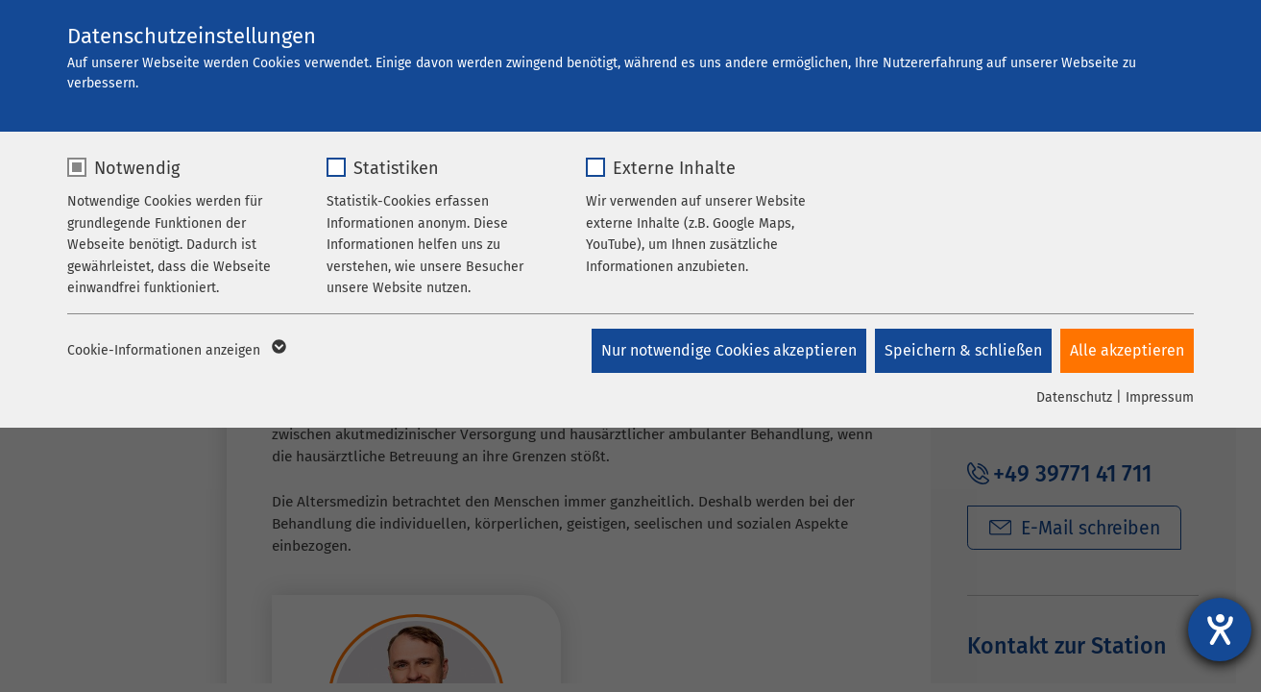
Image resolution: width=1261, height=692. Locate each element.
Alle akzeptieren (1127, 350)
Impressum (1160, 397)
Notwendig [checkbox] (137, 168)
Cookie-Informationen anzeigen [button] (175, 350)
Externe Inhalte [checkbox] (674, 168)
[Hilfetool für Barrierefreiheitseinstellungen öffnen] (1219, 629)
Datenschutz (1074, 397)
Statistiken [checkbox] (396, 168)
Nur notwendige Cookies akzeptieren (727, 350)
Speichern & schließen (962, 350)
